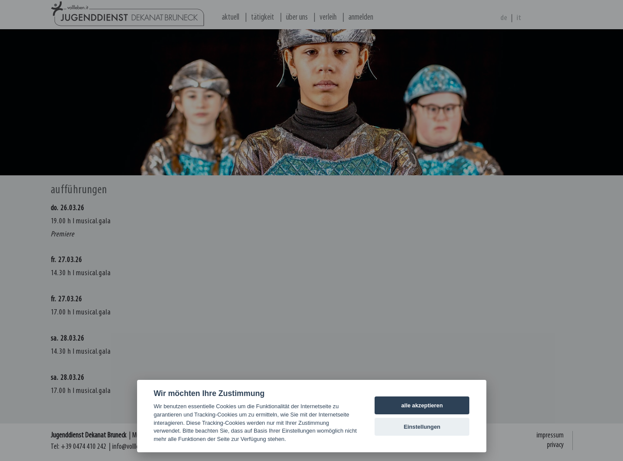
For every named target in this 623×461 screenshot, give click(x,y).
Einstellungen (422, 426)
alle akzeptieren (422, 405)
